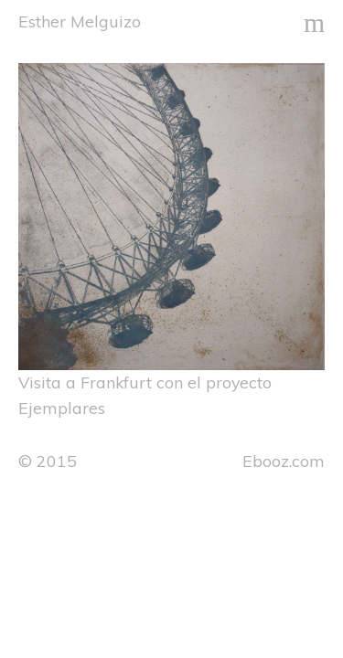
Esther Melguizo (79, 21)
